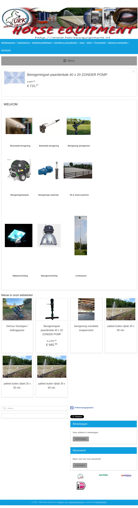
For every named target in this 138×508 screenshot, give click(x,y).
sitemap (61, 502)
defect (89, 43)
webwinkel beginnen (76, 502)
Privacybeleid (99, 43)
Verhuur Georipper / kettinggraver (17, 328)
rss (66, 502)
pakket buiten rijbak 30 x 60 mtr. (51, 385)
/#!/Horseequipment (81, 408)
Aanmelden (80, 465)
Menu (69, 60)
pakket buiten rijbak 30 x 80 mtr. (120, 328)
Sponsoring (6, 50)
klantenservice (24, 43)
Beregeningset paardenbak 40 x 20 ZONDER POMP (52, 330)
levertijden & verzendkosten (65, 43)
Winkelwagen (80, 439)
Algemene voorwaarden (118, 43)
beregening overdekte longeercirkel (86, 328)
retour (81, 43)
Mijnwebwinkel (100, 502)
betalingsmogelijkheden (42, 43)
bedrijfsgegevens (8, 43)
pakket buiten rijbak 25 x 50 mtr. (17, 385)
